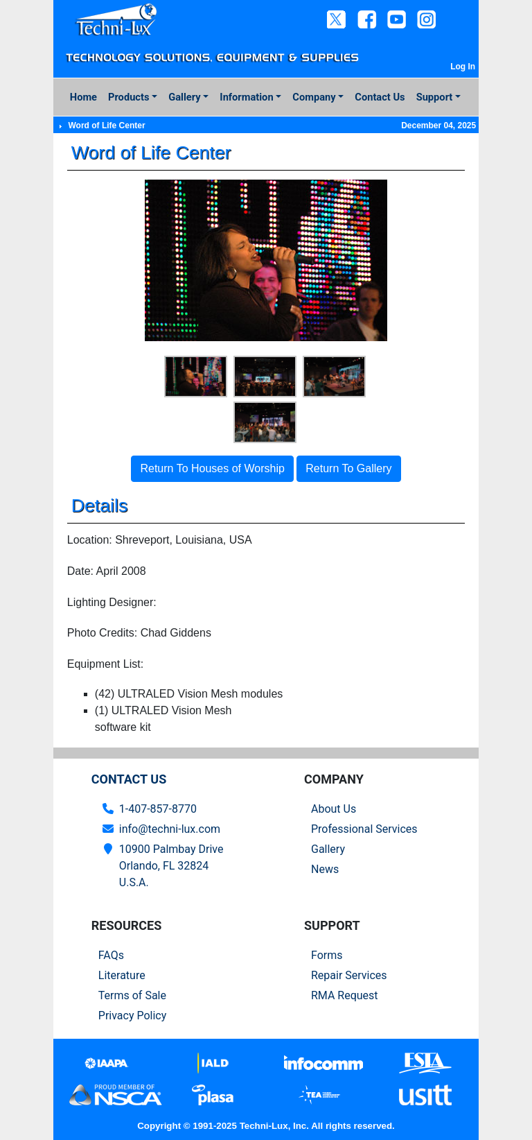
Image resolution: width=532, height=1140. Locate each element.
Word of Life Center (106, 125)
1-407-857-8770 (158, 808)
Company (313, 97)
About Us (333, 808)
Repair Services (349, 975)
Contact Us (380, 97)
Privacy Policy (132, 1015)
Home (83, 97)
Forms (327, 955)
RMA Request (344, 995)
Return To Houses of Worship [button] (212, 468)
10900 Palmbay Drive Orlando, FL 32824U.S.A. (171, 866)
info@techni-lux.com (169, 829)
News (325, 869)
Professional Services (364, 829)
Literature (121, 975)
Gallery (184, 97)
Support (434, 97)
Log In (462, 66)
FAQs (111, 955)
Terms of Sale (132, 995)
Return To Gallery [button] (348, 468)
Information (246, 97)
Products (128, 97)
